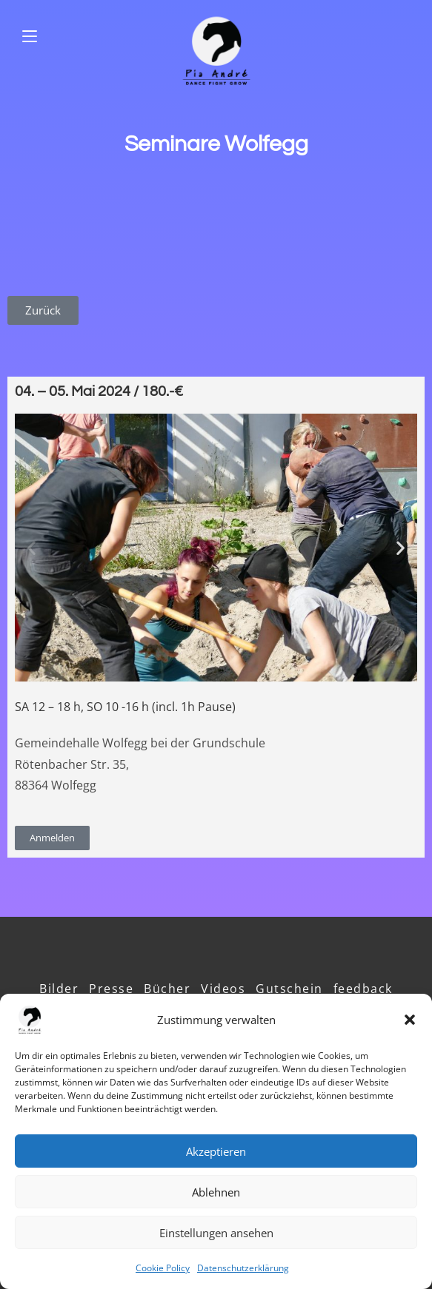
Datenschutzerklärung (243, 1268)
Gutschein (289, 988)
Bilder (59, 988)
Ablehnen (216, 1192)
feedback (363, 988)
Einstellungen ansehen (216, 1232)
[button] (409, 1019)
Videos (223, 988)
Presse (111, 988)
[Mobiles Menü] (29, 36)
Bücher (167, 988)
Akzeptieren (216, 1151)
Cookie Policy (163, 1268)
